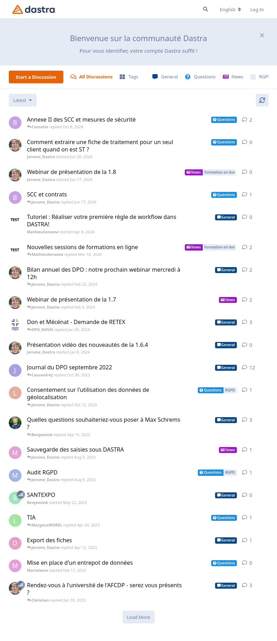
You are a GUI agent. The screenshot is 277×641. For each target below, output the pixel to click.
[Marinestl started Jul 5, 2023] (15, 475)
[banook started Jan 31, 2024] (15, 122)
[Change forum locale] (230, 9)
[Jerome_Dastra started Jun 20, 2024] (15, 145)
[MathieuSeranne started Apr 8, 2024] (15, 220)
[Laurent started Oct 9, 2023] (15, 393)
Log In (257, 9)
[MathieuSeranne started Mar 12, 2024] (15, 250)
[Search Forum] (205, 9)
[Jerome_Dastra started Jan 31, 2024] (15, 302)
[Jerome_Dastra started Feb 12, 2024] (15, 272)
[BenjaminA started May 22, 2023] (15, 498)
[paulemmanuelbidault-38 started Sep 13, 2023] (15, 422)
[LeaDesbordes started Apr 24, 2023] (15, 520)
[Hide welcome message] (262, 35)
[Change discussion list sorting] (23, 100)
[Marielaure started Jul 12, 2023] (15, 452)
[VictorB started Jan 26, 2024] (15, 325)
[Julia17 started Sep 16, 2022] (15, 370)
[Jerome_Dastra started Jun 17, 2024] (15, 175)
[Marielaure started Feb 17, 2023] (15, 565)
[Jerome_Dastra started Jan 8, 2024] (15, 348)
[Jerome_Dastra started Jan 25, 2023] (15, 588)
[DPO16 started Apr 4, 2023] (15, 543)
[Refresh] (262, 100)
